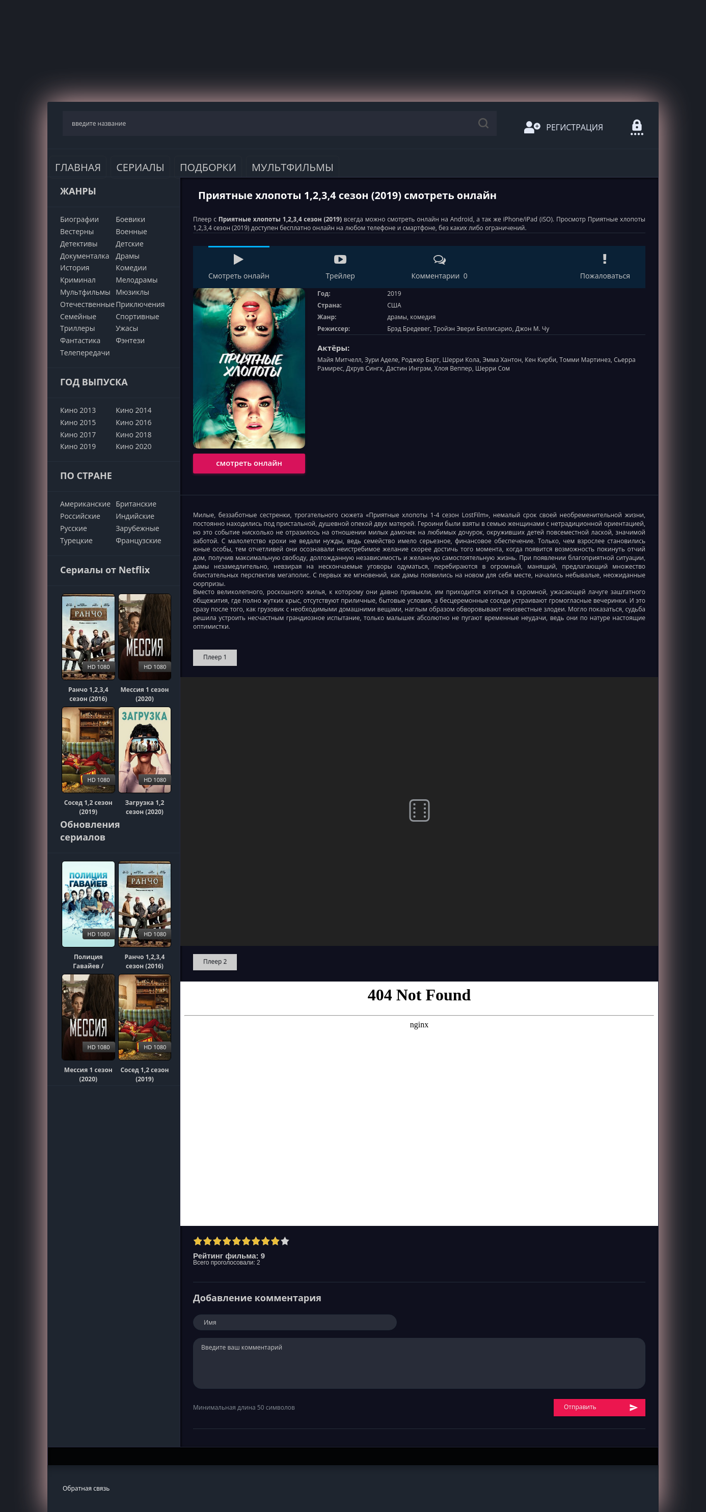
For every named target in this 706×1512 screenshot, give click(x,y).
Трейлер (340, 267)
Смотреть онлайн (238, 267)
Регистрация (563, 127)
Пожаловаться (605, 267)
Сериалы (140, 167)
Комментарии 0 (439, 267)
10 (285, 1241)
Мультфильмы (293, 167)
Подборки (208, 167)
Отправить (601, 1407)
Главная (78, 167)
